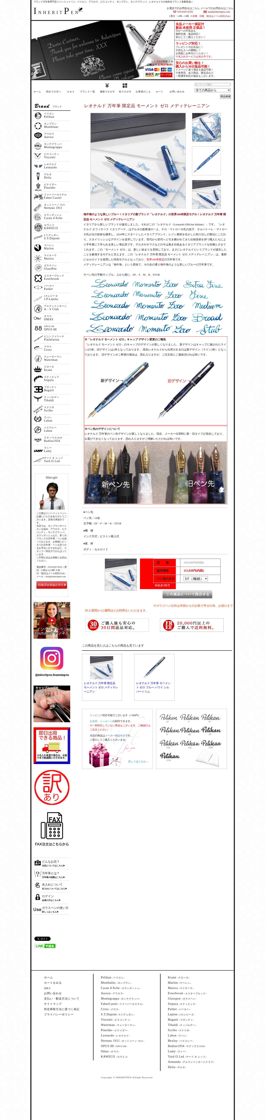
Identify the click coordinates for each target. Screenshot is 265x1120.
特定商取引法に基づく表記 (61, 1009)
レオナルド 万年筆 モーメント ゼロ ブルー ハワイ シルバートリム (153, 687)
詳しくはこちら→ (138, 761)
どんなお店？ (51, 861)
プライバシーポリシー (59, 1014)
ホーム (37, 91)
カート (159, 91)
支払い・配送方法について (61, 998)
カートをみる (53, 982)
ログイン (48, 896)
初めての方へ (53, 91)
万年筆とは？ (51, 873)
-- (113, 977)
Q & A (70, 91)
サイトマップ (53, 1003)
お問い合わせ (177, 91)
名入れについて (52, 884)
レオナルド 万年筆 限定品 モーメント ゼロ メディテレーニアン (101, 687)
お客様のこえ (143, 91)
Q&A (47, 988)
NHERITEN (57, 12)
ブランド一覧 (87, 91)
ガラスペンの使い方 (55, 907)
